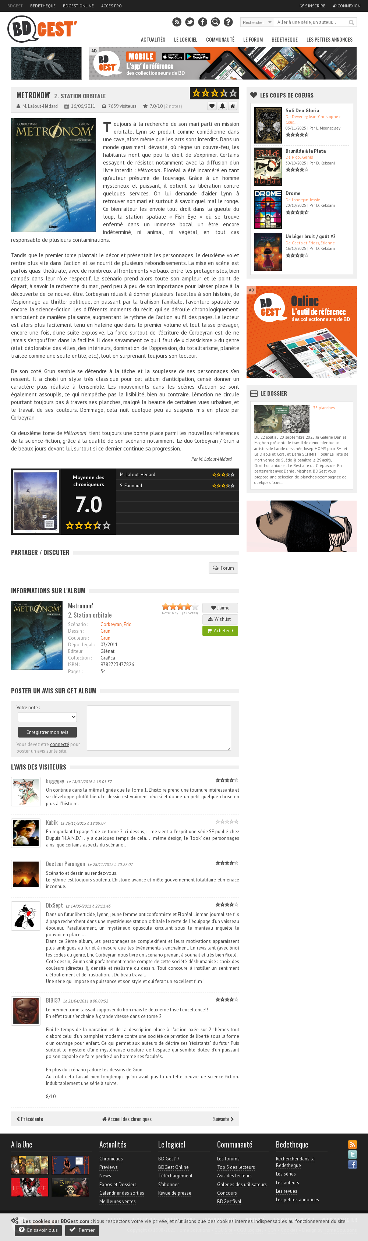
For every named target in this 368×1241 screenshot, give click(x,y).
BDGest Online (78, 5)
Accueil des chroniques (127, 1118)
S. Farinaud (131, 485)
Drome (293, 193)
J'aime (220, 608)
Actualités (153, 39)
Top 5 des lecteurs (236, 1167)
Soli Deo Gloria (302, 110)
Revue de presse (174, 1193)
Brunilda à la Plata (306, 151)
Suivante (223, 1118)
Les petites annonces (330, 39)
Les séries (286, 1174)
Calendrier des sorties (121, 1193)
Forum (223, 568)
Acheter (220, 630)
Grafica (107, 658)
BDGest (15, 5)
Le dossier (274, 393)
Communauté (220, 39)
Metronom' (33, 95)
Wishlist (220, 619)
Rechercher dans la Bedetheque (295, 1162)
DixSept (54, 905)
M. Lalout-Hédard (215, 459)
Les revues (286, 1191)
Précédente (30, 1118)
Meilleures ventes (117, 1201)
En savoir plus (38, 1229)
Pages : (75, 671)
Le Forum (253, 39)
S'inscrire (312, 5)
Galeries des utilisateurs (242, 1184)
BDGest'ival (229, 1201)
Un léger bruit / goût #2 (311, 236)
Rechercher (352, 23)
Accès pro (111, 5)
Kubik (52, 822)
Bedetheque (43, 5)
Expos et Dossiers (118, 1184)
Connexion (347, 5)
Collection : (80, 658)
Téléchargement (175, 1176)
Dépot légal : (81, 644)
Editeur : (76, 651)
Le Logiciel (185, 39)
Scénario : (78, 624)
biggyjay (55, 781)
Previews (108, 1167)
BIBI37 (53, 1000)
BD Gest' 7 (169, 1159)
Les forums (228, 1159)
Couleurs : (78, 638)
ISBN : (74, 664)
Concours (227, 1193)
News (105, 1176)
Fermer (82, 1229)
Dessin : (76, 631)
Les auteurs (287, 1183)
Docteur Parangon (65, 863)
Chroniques (111, 1159)
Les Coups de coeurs (287, 95)
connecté (59, 744)
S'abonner (168, 1184)
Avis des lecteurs (234, 1176)
